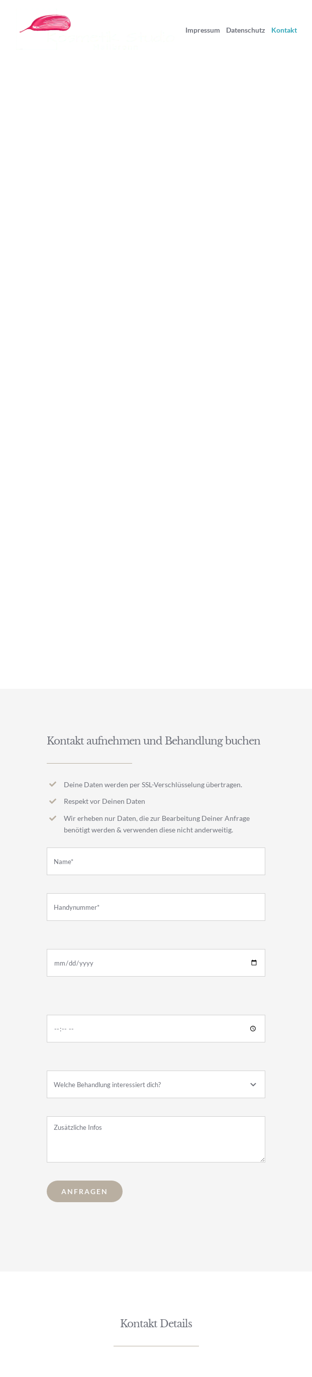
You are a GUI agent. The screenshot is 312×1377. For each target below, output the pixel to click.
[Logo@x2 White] (97, 12)
